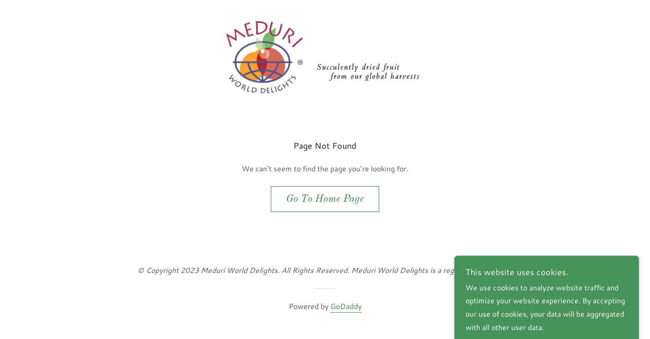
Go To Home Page (325, 199)
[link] (325, 56)
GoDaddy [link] (346, 306)
